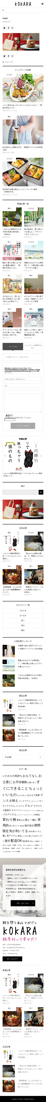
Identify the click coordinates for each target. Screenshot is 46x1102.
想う (23, 620)
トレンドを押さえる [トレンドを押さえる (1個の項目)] (37, 810)
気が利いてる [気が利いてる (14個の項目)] (18, 831)
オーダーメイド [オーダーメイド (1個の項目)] (34, 801)
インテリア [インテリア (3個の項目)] (24, 801)
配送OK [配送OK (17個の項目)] (16, 841)
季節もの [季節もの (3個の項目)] (20, 820)
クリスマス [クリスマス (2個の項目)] (20, 806)
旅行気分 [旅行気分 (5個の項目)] (29, 825)
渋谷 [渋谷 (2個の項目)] (30, 831)
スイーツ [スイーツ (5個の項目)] (16, 810)
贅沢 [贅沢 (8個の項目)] (7, 840)
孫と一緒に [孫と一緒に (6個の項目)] (31, 819)
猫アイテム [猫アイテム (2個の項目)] (37, 831)
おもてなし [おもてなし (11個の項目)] (30, 775)
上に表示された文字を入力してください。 (19, 418)
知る (23, 625)
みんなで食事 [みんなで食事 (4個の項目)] (33, 795)
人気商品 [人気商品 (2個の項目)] (36, 815)
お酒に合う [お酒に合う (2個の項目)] (31, 782)
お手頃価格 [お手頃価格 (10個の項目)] (20, 782)
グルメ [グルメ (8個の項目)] (29, 805)
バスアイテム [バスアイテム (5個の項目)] (10, 814)
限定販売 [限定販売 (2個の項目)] (25, 841)
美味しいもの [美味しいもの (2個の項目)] (23, 836)
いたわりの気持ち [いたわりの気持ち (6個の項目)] (12, 776)
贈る (23, 630)
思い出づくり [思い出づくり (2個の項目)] (14, 826)
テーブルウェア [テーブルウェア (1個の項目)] (26, 810)
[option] (23, 459)
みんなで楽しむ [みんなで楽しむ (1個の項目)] (22, 795)
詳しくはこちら (23, 903)
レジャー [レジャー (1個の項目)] (19, 814)
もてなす (23, 615)
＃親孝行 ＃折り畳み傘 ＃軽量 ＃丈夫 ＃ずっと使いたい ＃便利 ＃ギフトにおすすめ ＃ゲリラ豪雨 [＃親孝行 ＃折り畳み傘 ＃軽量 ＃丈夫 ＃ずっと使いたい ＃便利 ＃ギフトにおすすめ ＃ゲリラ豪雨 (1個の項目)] (23, 848)
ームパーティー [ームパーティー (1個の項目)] (27, 814)
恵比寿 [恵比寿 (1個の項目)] (22, 826)
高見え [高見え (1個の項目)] (32, 841)
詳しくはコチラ (12, 959)
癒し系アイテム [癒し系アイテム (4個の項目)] (10, 835)
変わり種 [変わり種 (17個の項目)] (9, 819)
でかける (23, 611)
